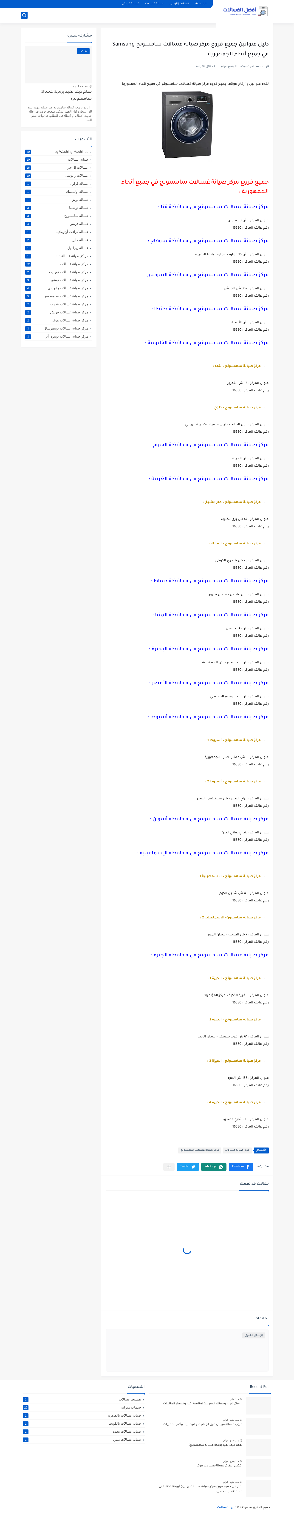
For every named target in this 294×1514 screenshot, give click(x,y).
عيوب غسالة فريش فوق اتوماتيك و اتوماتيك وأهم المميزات (202, 1424)
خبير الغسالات (226, 1507)
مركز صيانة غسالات (237, 1150)
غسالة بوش (56, 200)
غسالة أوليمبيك (56, 192)
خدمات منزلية (82, 1407)
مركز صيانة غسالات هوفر (56, 320)
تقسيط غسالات (82, 1399)
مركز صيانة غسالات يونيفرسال (56, 328)
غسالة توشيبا (56, 208)
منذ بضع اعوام (80, 86)
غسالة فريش (130, 4)
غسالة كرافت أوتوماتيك (56, 232)
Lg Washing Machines (56, 151)
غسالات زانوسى (179, 4)
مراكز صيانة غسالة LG (56, 256)
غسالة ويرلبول (56, 248)
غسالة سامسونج (56, 216)
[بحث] (24, 15)
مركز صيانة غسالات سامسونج (200, 1150)
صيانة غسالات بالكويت (82, 1423)
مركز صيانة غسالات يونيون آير (56, 336)
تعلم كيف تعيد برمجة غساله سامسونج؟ (66, 95)
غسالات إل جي (56, 167)
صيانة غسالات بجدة (82, 1431)
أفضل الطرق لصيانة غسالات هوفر (219, 1466)
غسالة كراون (56, 184)
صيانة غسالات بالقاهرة (82, 1415)
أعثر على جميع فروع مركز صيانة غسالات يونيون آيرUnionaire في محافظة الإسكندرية (200, 1489)
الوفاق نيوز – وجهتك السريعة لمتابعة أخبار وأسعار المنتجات (202, 1404)
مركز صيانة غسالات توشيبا (56, 280)
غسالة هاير (56, 240)
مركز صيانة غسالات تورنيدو (56, 272)
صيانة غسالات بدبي (82, 1439)
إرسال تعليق (254, 1335)
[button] (241, 1167)
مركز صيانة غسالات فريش (56, 312)
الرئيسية (200, 4)
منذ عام (234, 1399)
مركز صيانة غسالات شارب (56, 304)
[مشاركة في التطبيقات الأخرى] (169, 1167)
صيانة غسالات (154, 4)
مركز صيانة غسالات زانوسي (56, 288)
